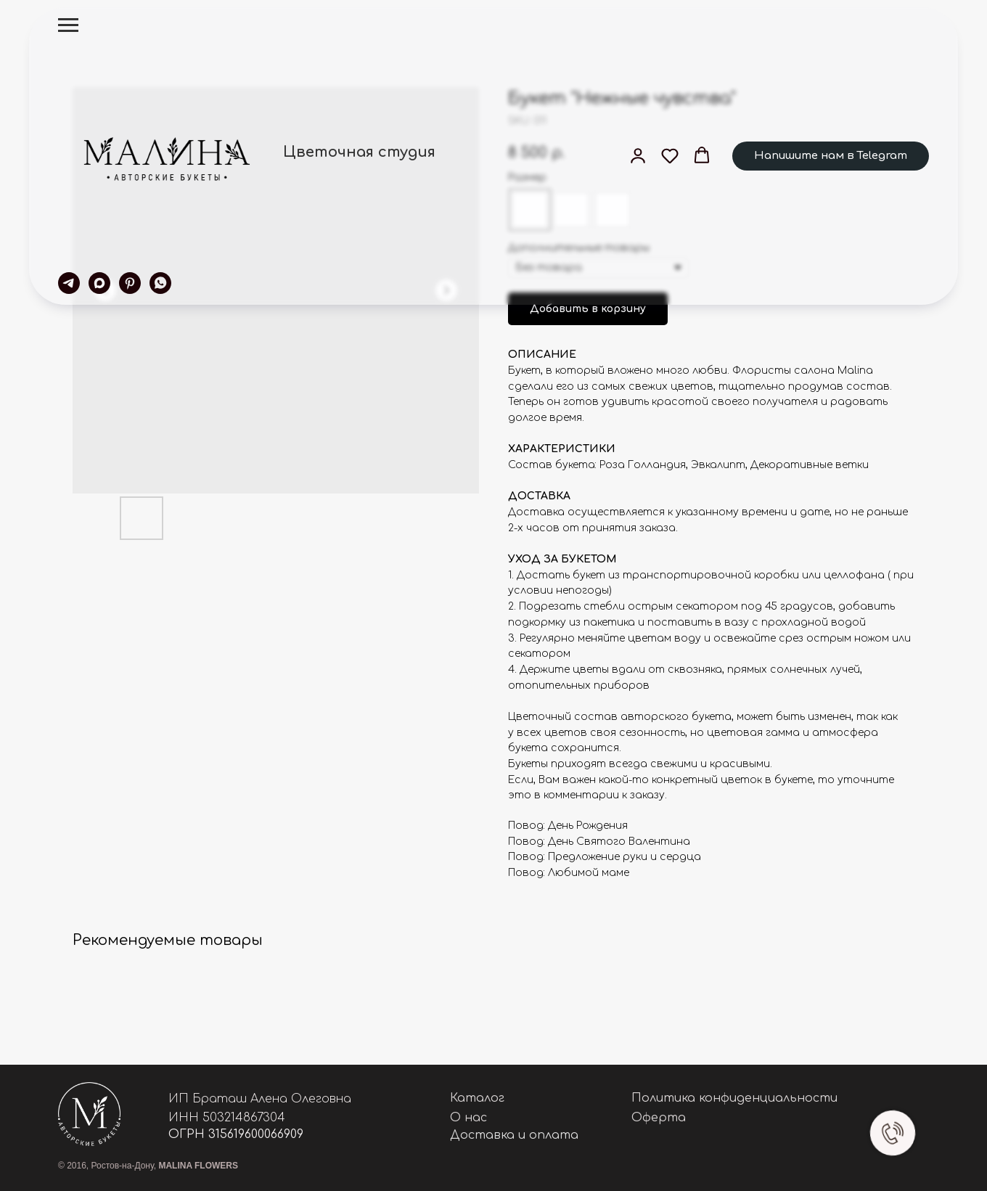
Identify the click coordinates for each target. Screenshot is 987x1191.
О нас (468, 1117)
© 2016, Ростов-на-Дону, (148, 1166)
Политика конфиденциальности (734, 1098)
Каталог (477, 1098)
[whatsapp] (160, 283)
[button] (638, 155)
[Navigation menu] (68, 25)
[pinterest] (130, 283)
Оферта (658, 1117)
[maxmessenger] (99, 283)
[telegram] (69, 283)
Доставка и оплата (514, 1135)
